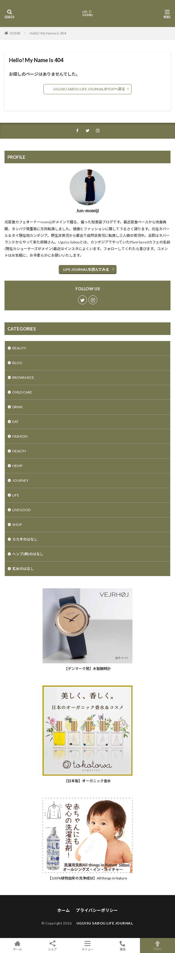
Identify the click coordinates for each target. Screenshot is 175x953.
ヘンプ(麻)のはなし (27, 554)
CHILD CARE (22, 392)
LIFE (15, 495)
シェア (52, 945)
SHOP (17, 524)
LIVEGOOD (21, 510)
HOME (15, 33)
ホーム (63, 910)
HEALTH (19, 451)
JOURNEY (20, 480)
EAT (15, 421)
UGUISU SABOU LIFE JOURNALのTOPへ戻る (87, 89)
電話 (122, 945)
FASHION (20, 436)
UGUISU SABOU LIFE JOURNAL (103, 923)
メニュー (87, 945)
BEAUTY (19, 348)
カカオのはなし (24, 539)
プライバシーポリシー (97, 910)
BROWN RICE (23, 377)
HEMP (17, 465)
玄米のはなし (23, 568)
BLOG (17, 362)
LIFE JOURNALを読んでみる (86, 269)
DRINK (17, 407)
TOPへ (157, 945)
